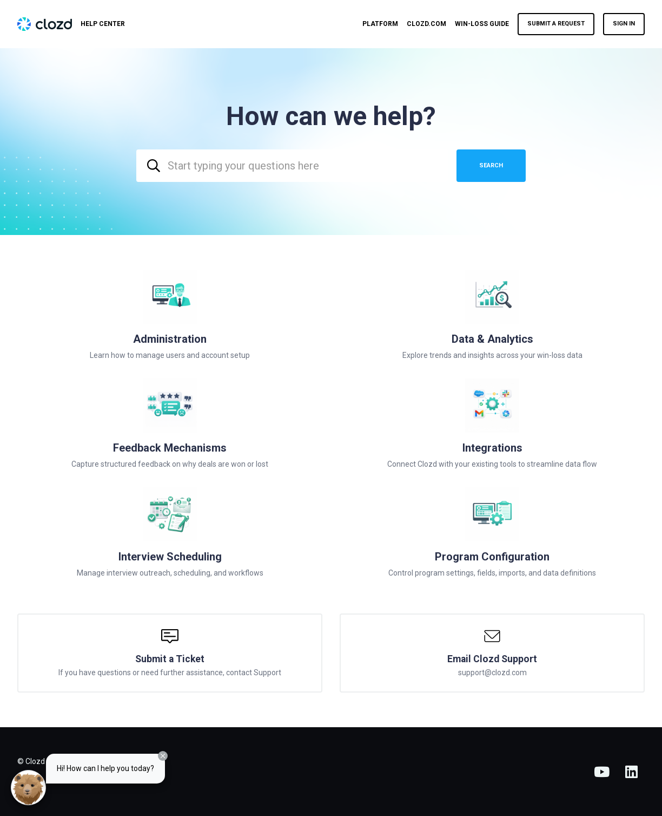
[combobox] (292, 165)
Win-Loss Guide (482, 24)
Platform (380, 24)
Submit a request (556, 23)
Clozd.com (426, 24)
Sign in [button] (624, 23)
